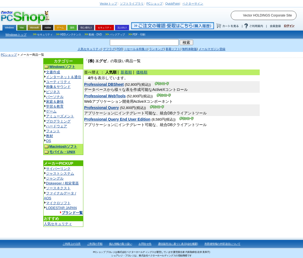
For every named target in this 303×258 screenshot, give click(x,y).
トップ (108, 3)
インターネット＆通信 (63, 77)
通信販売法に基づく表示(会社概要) (178, 243)
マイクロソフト (58, 203)
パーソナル (55, 97)
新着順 (126, 72)
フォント (53, 131)
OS (48, 141)
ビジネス (53, 92)
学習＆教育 (55, 106)
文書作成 (53, 72)
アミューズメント (60, 116)
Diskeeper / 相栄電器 (62, 183)
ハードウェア (56, 126)
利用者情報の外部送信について (223, 243)
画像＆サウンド (58, 87)
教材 (49, 136)
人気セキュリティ (58, 224)
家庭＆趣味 (55, 102)
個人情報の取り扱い (120, 243)
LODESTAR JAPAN (61, 208)
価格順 (141, 72)
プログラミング (58, 121)
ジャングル (55, 178)
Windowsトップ (16, 34)
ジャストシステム (60, 173)
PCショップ (9, 54)
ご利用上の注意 (71, 243)
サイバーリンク (58, 169)
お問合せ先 (145, 243)
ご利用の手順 (95, 243)
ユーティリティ (58, 82)
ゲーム (51, 111)
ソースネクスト (58, 188)
